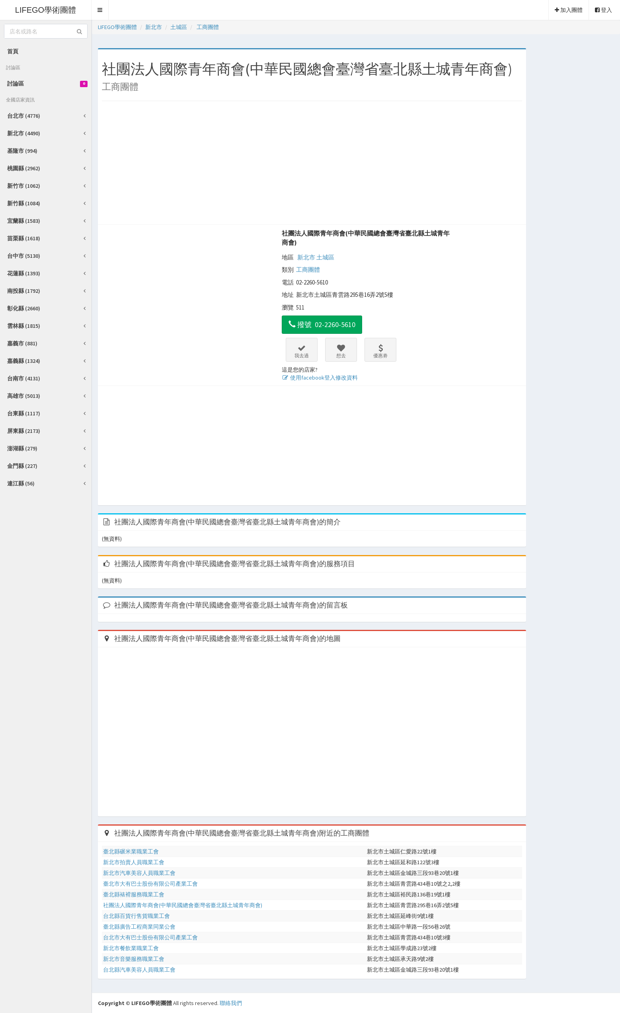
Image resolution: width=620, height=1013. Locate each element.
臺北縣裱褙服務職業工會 (133, 894)
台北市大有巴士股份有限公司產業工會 (150, 937)
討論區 (47, 83)
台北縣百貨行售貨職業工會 (136, 915)
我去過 (301, 351)
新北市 (306, 257)
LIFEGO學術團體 (45, 10)
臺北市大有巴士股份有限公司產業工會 (150, 883)
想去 (341, 351)
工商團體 (308, 269)
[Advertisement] (312, 164)
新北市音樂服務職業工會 (133, 958)
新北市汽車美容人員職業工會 (139, 873)
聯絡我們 (231, 1003)
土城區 (325, 257)
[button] (100, 10)
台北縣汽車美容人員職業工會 (139, 969)
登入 (603, 10)
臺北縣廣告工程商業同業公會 (139, 926)
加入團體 (569, 10)
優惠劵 (380, 351)
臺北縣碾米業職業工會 (131, 851)
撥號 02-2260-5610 (322, 324)
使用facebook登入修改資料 (320, 377)
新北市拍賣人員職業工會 (133, 862)
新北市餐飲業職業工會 (131, 948)
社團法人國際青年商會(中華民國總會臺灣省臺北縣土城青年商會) (366, 237)
